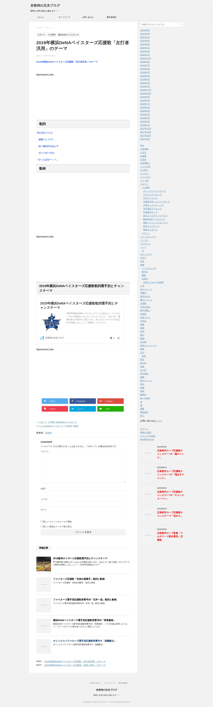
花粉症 (145, 279)
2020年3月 (145, 51)
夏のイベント (146, 300)
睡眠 (144, 275)
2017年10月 (145, 135)
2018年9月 (145, 97)
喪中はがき (145, 296)
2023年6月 (145, 30)
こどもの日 (145, 166)
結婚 (142, 387)
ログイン (144, 429)
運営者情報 (111, 17)
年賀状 (143, 314)
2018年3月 (145, 118)
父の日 (143, 370)
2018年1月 (145, 125)
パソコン (144, 240)
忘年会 (143, 321)
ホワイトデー (146, 254)
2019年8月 (145, 62)
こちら (159, 421)
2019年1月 (145, 86)
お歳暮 (143, 156)
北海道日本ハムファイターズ (156, 201)
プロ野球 (51, 422)
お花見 (143, 159)
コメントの (147, 436)
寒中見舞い (145, 310)
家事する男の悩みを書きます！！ (106, 695)
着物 (142, 377)
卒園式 (143, 293)
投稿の (145, 432)
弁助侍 (48, 433)
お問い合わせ (88, 17)
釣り (142, 416)
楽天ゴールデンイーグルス (155, 216)
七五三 (143, 258)
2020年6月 (145, 44)
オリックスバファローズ (154, 191)
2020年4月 (145, 48)
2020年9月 (145, 41)
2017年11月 (145, 132)
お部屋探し (145, 163)
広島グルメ (145, 317)
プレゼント (145, 244)
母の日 (143, 363)
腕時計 (143, 394)
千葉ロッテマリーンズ (153, 205)
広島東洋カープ (150, 212)
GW (142, 145)
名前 (43, 488)
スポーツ (43, 422)
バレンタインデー (148, 237)
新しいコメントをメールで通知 (57, 521)
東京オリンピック (148, 345)
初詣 (144, 356)
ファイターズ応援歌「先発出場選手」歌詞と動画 (79, 579)
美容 (142, 391)
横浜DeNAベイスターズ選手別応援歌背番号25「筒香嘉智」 (84, 620)
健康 (142, 265)
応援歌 (75, 426)
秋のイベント (146, 380)
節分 (142, 384)
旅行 (142, 335)
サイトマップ (64, 17)
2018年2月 (145, 121)
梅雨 (142, 349)
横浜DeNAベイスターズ (66, 422)
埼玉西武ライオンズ (152, 208)
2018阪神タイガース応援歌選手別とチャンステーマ (80, 558)
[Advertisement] (83, 96)
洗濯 (142, 366)
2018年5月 (145, 111)
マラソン (146, 233)
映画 (142, 338)
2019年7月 (145, 65)
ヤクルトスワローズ (152, 194)
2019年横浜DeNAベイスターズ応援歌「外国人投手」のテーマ (75, 665)
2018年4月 (145, 114)
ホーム (40, 17)
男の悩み (144, 373)
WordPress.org (147, 439)
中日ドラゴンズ (150, 198)
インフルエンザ (149, 268)
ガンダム (144, 173)
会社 (142, 261)
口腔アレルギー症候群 (153, 282)
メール (44, 499)
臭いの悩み (145, 398)
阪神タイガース (150, 230)
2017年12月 (145, 128)
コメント (45, 451)
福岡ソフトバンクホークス (155, 223)
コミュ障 (144, 180)
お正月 (143, 152)
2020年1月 (145, 55)
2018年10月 (145, 93)
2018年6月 (145, 107)
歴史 (142, 359)
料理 (142, 331)
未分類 (143, 342)
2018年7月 (145, 104)
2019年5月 (145, 72)
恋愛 (142, 324)
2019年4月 (145, 76)
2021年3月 (145, 34)
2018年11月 (145, 90)
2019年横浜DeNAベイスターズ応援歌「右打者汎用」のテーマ (75, 661)
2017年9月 (145, 139)
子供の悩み (145, 307)
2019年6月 (145, 69)
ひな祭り (144, 170)
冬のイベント (146, 289)
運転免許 (144, 412)
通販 (142, 409)
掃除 (142, 328)
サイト (44, 509)
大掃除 (143, 303)
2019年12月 (145, 58)
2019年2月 (145, 83)
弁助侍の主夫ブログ (45, 5)
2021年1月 (145, 37)
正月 (142, 352)
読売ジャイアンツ (151, 226)
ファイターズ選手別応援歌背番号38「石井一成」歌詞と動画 (85, 599)
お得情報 (144, 149)
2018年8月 (145, 100)
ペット (143, 247)
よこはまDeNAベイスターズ (51, 426)
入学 (142, 286)
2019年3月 (145, 79)
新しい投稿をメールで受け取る (57, 526)
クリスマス (145, 177)
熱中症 (145, 272)
